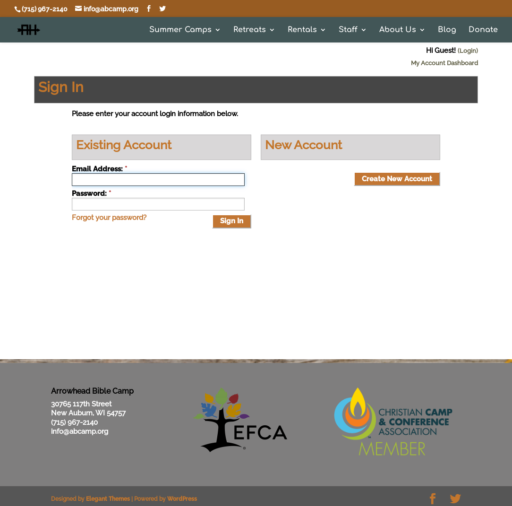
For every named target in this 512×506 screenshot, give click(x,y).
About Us (397, 30)
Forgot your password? (109, 217)
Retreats (249, 30)
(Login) (468, 50)
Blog (447, 30)
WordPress (182, 499)
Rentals (302, 30)
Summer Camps (180, 30)
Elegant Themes (108, 499)
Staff (348, 30)
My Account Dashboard (444, 63)
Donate (483, 30)
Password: (89, 193)
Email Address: (97, 169)
